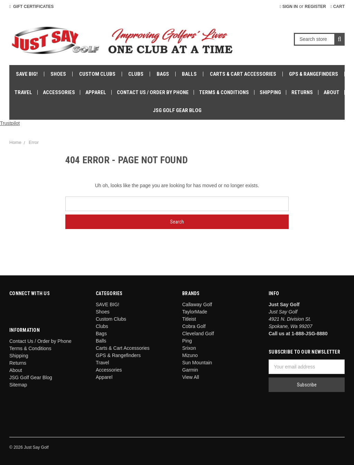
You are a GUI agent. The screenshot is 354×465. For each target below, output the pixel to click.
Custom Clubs (97, 74)
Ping (187, 341)
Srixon (189, 348)
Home (15, 142)
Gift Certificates (31, 6)
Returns (302, 92)
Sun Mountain (197, 362)
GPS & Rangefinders (313, 74)
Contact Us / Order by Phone (153, 92)
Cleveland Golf (198, 333)
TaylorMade (194, 311)
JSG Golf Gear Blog (177, 110)
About (331, 92)
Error (34, 142)
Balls (189, 74)
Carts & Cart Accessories (243, 74)
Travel (23, 92)
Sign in (289, 6)
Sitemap (18, 385)
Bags (163, 74)
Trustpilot (10, 123)
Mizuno (190, 355)
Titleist (189, 319)
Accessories (59, 92)
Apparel (95, 92)
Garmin (190, 370)
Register (315, 6)
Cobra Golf (194, 326)
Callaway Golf (197, 304)
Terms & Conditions (224, 92)
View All (190, 377)
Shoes (58, 74)
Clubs (135, 74)
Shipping (270, 92)
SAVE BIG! (27, 74)
